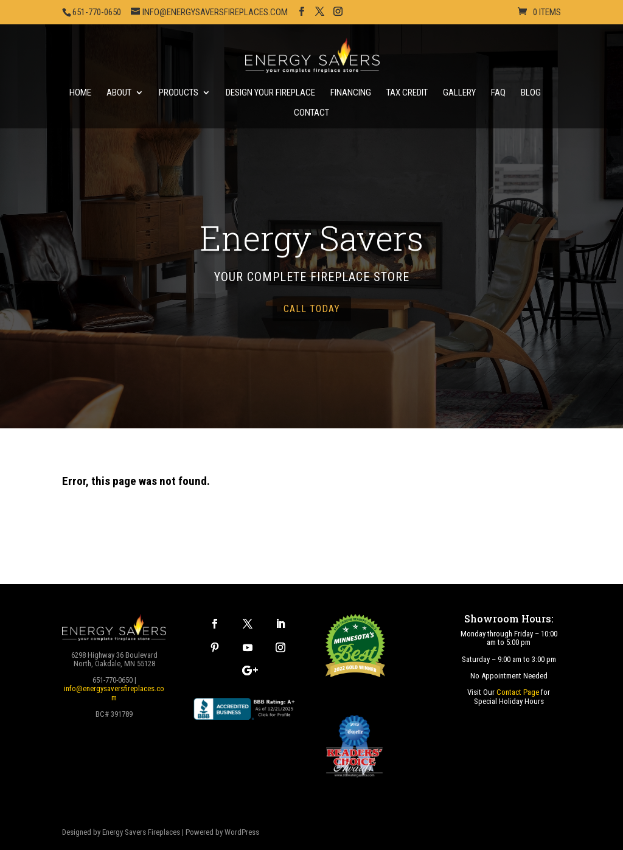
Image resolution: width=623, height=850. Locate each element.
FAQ (498, 93)
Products (178, 93)
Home (80, 93)
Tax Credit (407, 93)
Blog (531, 93)
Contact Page (517, 692)
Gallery (459, 93)
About (118, 93)
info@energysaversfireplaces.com (114, 693)
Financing (350, 93)
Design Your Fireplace (270, 93)
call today (312, 309)
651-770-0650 (96, 12)
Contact (311, 113)
